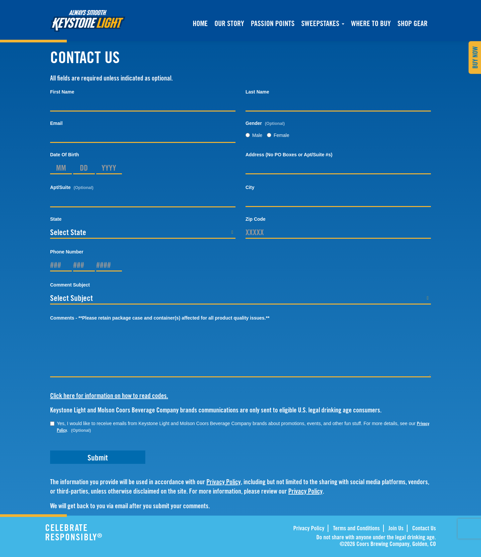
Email (56, 123)
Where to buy (371, 24)
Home (200, 23)
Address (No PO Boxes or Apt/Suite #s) (289, 154)
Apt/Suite (72, 187)
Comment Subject (70, 285)
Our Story (229, 23)
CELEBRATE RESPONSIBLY (93, 532)
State (55, 219)
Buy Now (475, 57)
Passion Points (273, 23)
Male (254, 135)
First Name (62, 92)
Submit (98, 457)
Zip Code (256, 219)
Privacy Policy (223, 482)
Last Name (257, 92)
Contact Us (424, 528)
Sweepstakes (322, 23)
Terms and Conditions (356, 528)
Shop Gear (412, 24)
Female (278, 135)
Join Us (396, 528)
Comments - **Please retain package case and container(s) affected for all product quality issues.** (160, 318)
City (250, 187)
